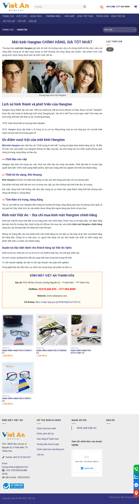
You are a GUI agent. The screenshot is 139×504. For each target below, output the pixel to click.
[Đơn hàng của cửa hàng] (120, 29)
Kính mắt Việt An (86, 427)
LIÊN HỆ (32, 21)
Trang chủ (8, 16)
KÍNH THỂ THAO (85, 16)
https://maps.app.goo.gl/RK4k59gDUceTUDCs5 (57, 302)
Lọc (109, 49)
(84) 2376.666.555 (22, 457)
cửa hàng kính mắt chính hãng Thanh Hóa (53, 220)
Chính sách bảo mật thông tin (50, 449)
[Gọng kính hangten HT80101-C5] (18, 378)
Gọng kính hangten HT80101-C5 (17, 399)
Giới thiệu (22, 16)
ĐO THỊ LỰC (9, 21)
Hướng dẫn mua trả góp (48, 444)
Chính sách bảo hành (46, 428)
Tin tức (22, 21)
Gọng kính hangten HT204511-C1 (17, 351)
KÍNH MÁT (70, 16)
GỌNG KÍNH (36, 16)
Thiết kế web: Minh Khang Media (123, 497)
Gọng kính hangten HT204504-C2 (51, 351)
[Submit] (84, 6)
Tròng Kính (102, 16)
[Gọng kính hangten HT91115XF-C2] (86, 330)
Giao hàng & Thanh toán (48, 439)
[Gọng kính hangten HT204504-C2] (52, 330)
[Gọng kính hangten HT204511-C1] (18, 330)
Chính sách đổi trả (45, 433)
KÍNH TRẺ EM (118, 16)
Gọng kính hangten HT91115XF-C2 (81, 351)
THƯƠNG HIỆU (54, 16)
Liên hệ (40, 454)
